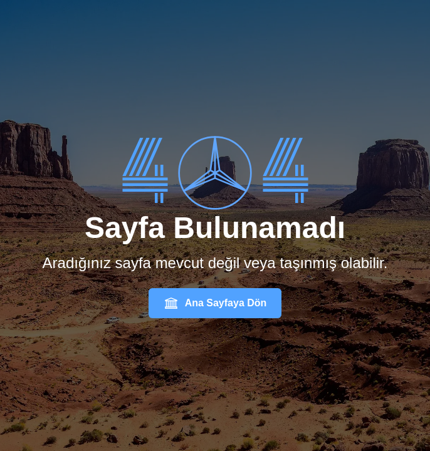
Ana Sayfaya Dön (215, 303)
